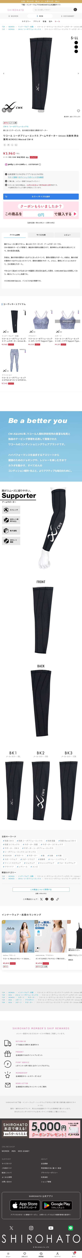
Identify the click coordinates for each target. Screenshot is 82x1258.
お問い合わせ (7, 1182)
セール (57, 21)
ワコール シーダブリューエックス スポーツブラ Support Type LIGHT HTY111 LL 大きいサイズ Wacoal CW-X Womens (67, 340)
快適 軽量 (51, 841)
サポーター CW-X (12, 848)
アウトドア (9, 867)
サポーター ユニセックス (53, 844)
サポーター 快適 (31, 844)
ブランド (36, 21)
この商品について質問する (41, 889)
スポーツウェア (11, 859)
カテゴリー (26, 21)
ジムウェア (30, 863)
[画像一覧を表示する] (4, 110)
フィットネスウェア (13, 863)
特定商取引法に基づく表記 (51, 1168)
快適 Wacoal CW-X (68, 841)
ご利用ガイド (7, 1168)
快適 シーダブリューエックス (31, 841)
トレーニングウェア (58, 859)
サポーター (33, 855)
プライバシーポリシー (49, 1173)
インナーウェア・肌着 (26, 27)
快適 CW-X (9, 841)
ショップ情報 (46, 1182)
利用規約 (44, 1177)
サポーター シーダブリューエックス (38, 848)
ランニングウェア (47, 863)
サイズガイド (7, 1164)
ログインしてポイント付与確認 (30, 177)
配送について (7, 1173)
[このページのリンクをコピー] (57, 899)
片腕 (60, 855)
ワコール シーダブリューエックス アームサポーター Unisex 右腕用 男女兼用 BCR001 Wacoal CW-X (14, 340)
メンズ (35, 867)
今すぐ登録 (12, 177)
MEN (10, 995)
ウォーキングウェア (67, 863)
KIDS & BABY (23, 1151)
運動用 (42, 859)
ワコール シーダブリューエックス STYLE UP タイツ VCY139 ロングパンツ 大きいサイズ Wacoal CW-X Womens (14, 379)
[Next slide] (78, 73)
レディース (23, 867)
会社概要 (44, 1164)
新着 (44, 21)
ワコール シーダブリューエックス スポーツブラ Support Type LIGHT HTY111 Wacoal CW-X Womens (40, 340)
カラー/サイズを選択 (41, 197)
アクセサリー (29, 1000)
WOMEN (11, 27)
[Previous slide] (4, 73)
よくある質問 (7, 1177)
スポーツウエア (28, 859)
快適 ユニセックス (12, 844)
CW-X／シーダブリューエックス (29, 29)
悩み (50, 21)
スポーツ (21, 997)
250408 (8, 855)
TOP (3, 27)
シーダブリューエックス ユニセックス (20, 852)
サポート (20, 855)
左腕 (51, 855)
